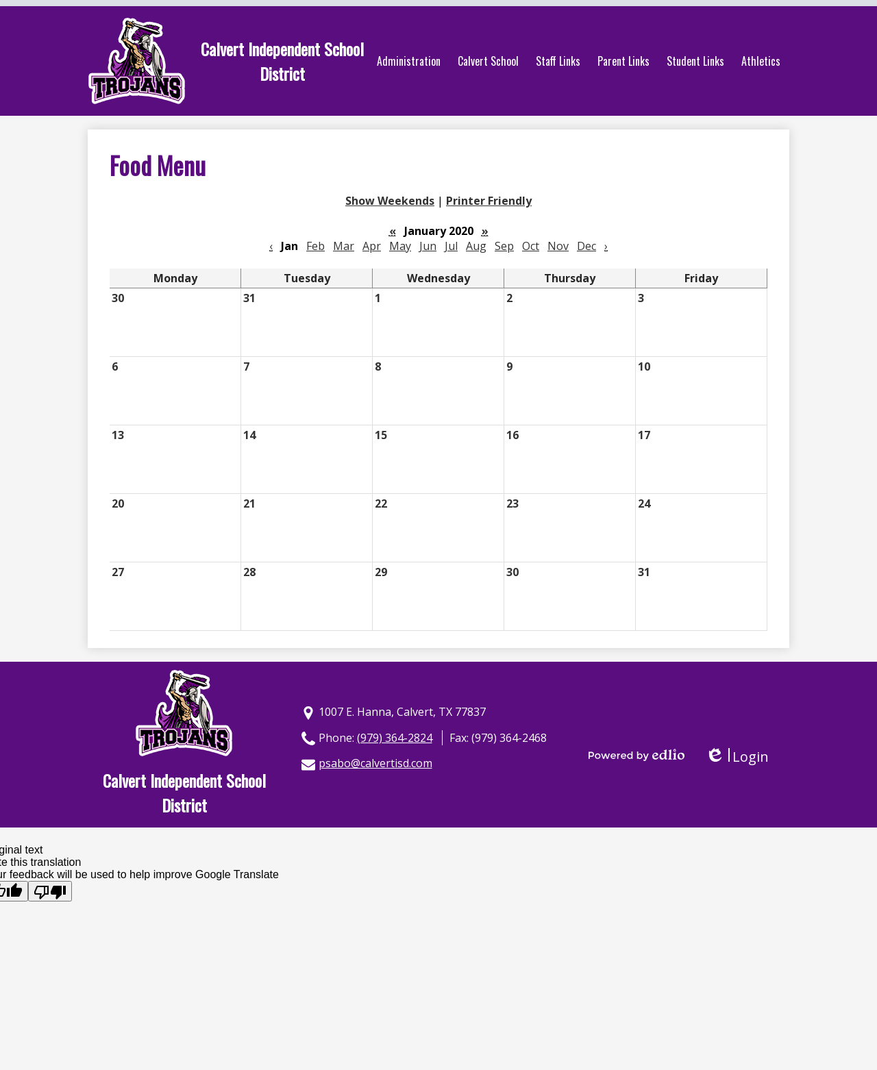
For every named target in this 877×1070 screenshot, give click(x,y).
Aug (476, 245)
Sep (504, 245)
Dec (586, 245)
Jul (451, 245)
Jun (427, 245)
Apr (371, 245)
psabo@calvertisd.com (375, 763)
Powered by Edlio (636, 755)
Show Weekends (389, 200)
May (400, 245)
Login (737, 756)
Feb (315, 245)
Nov (558, 245)
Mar (343, 245)
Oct (530, 245)
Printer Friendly (489, 200)
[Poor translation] (50, 891)
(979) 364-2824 (394, 737)
